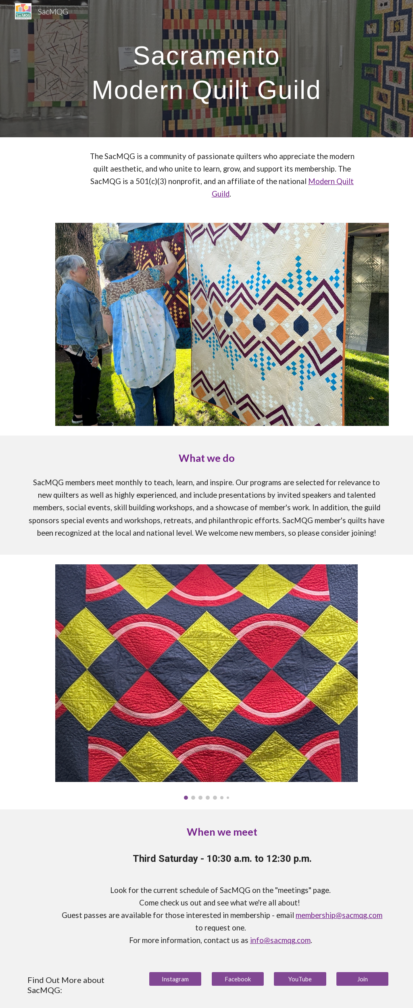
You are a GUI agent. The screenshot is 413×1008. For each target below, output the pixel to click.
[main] (206, 69)
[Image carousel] (206, 682)
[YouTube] (300, 979)
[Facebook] (238, 979)
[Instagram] (175, 979)
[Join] (362, 979)
